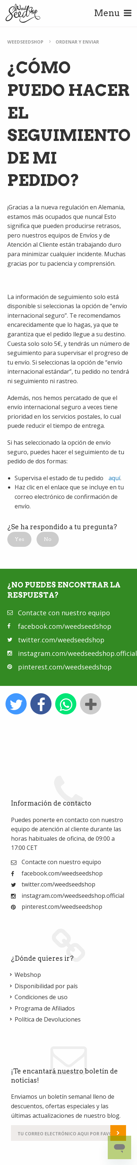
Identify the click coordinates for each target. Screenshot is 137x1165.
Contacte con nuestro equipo (64, 612)
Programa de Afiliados (45, 1008)
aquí (114, 478)
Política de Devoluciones (48, 1019)
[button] (19, 539)
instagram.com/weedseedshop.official (77, 653)
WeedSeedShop (25, 42)
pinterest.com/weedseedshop (65, 666)
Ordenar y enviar (77, 42)
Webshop (28, 975)
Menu (113, 13)
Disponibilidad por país (46, 986)
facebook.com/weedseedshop (64, 626)
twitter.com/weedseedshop (61, 639)
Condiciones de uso (41, 997)
